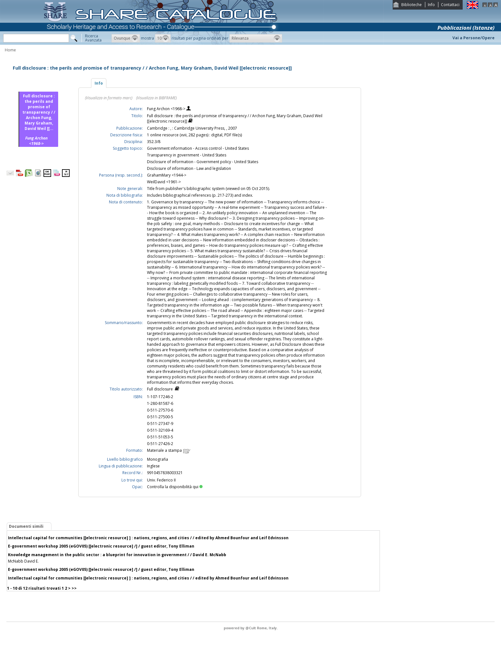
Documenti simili (26, 526)
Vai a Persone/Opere (473, 38)
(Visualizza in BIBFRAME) (156, 98)
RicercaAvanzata (93, 38)
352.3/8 (153, 141)
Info (431, 4)
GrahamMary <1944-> (166, 175)
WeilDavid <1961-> (164, 182)
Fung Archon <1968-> (166, 108)
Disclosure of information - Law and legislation (189, 168)
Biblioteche (411, 4)
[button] (126, 38)
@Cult (251, 627)
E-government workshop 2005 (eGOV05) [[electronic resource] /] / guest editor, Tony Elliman (101, 546)
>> (74, 588)
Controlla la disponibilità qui (175, 486)
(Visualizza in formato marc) (108, 98)
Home (10, 50)
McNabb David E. (23, 561)
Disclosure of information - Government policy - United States (202, 161)
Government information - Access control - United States (198, 148)
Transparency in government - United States (186, 155)
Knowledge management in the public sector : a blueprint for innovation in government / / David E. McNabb (117, 554)
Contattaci (450, 4)
